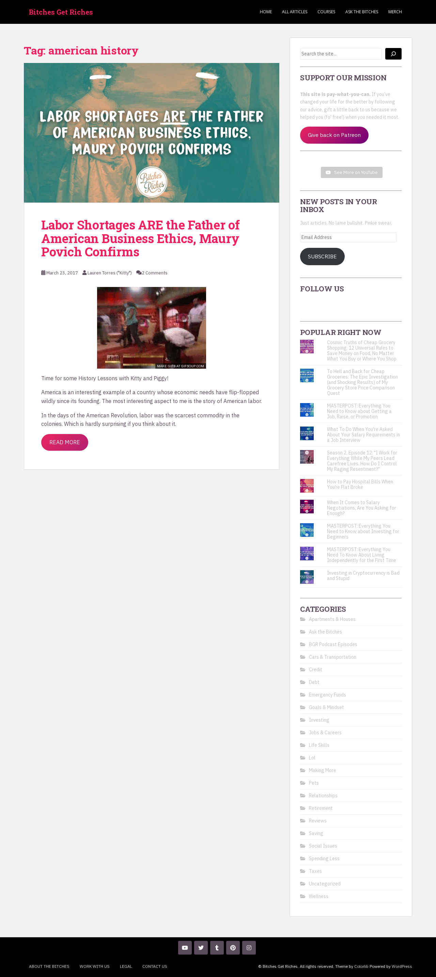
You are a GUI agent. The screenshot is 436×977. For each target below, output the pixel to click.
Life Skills (319, 745)
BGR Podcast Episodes (333, 644)
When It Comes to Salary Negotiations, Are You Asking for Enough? (361, 507)
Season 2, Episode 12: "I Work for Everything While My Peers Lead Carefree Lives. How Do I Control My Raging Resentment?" (362, 461)
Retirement (321, 808)
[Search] (393, 54)
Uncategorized (325, 884)
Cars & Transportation (332, 657)
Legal (126, 966)
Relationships (323, 795)
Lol (312, 758)
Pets (314, 783)
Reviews (318, 821)
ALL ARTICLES (294, 12)
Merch (395, 12)
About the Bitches (49, 966)
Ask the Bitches (361, 12)
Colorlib (361, 966)
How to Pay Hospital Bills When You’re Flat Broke (360, 484)
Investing (319, 720)
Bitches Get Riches (61, 11)
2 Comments (155, 273)
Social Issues (323, 846)
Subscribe (322, 256)
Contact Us (154, 966)
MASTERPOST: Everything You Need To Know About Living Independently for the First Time (361, 554)
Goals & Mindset (326, 707)
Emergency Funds (327, 695)
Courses (326, 12)
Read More (64, 442)
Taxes (315, 871)
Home (266, 12)
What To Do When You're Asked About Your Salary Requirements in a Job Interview (363, 434)
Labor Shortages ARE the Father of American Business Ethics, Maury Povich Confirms (140, 238)
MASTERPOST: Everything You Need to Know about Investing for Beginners (363, 531)
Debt (314, 682)
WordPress (402, 966)
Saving (316, 833)
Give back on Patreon (334, 134)
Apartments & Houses (332, 619)
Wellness (318, 896)
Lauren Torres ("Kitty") (110, 273)
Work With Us (95, 966)
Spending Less (324, 858)
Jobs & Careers (325, 733)
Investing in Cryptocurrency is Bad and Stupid (363, 575)
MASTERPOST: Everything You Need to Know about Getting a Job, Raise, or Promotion (359, 411)
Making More (322, 770)
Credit (315, 670)
